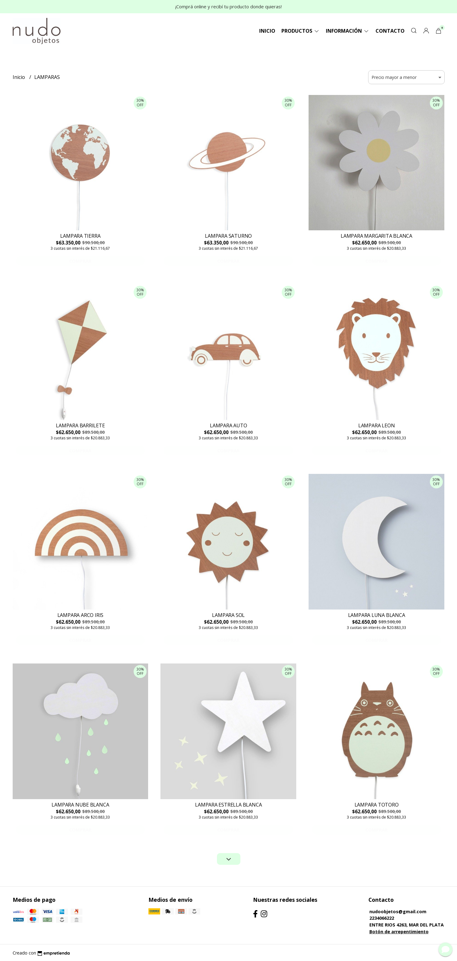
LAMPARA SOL (228, 615)
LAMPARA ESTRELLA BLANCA (228, 804)
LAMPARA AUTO (228, 425)
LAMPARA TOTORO (377, 804)
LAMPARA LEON (376, 425)
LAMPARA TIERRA (80, 235)
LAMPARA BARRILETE (80, 425)
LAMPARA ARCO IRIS (80, 615)
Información (347, 30)
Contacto (390, 30)
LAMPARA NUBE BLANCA (80, 804)
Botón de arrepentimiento (399, 931)
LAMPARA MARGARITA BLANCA (376, 235)
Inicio (267, 30)
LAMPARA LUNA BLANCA (376, 615)
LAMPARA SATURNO (228, 235)
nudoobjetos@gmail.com (397, 911)
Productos (300, 30)
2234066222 (381, 918)
